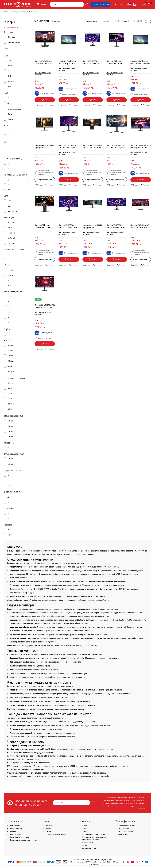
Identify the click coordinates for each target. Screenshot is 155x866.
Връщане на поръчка (89, 848)
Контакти (49, 826)
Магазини (50, 829)
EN (128, 4)
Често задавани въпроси (126, 826)
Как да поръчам (123, 829)
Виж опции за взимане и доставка (43, 74)
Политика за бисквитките (20, 837)
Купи (45, 99)
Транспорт (85, 831)
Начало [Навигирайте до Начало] (6, 12)
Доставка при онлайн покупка (93, 834)
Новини (13, 831)
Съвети (84, 826)
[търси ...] (67, 4)
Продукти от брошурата (100, 4)
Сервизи (49, 831)
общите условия (110, 803)
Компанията (15, 826)
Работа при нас (16, 829)
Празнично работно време (56, 834)
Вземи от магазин (88, 842)
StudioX (111, 860)
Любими (49, 105)
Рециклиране (122, 834)
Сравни (39, 105)
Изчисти (7, 190)
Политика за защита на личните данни (24, 840)
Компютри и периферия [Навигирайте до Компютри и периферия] (20, 12)
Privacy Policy (106, 862)
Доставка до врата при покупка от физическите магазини (95, 838)
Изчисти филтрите (11, 27)
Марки (84, 829)
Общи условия (15, 834)
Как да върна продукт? (125, 831)
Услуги (84, 845)
